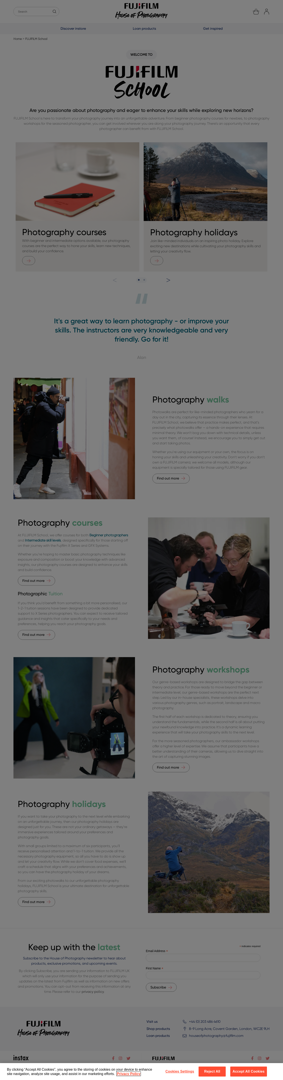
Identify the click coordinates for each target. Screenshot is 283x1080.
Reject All (212, 1071)
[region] (141, 1071)
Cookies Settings (179, 1071)
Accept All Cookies (249, 1071)
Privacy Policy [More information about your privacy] (128, 1074)
